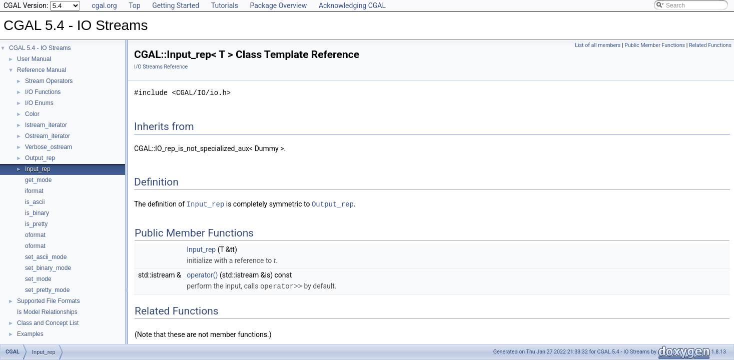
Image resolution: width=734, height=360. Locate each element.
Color (32, 114)
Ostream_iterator (47, 136)
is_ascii (35, 202)
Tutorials (224, 6)
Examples (30, 334)
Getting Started (175, 6)
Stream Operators (49, 81)
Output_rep (40, 158)
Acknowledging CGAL (352, 6)
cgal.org (104, 6)
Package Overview (278, 6)
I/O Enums (39, 103)
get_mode (38, 180)
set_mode (38, 279)
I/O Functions (43, 92)
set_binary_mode (48, 268)
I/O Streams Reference (161, 67)
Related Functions (710, 45)
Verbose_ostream (48, 147)
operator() (202, 274)
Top (135, 6)
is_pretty (36, 224)
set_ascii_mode (46, 257)
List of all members (597, 45)
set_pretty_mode (47, 290)
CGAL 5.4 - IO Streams (40, 48)
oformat (35, 235)
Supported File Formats (48, 301)
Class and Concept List (48, 323)
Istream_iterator (46, 125)
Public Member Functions (654, 45)
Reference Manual (41, 70)
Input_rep (38, 169)
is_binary (37, 213)
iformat (34, 191)
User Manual (34, 59)
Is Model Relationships (47, 312)
